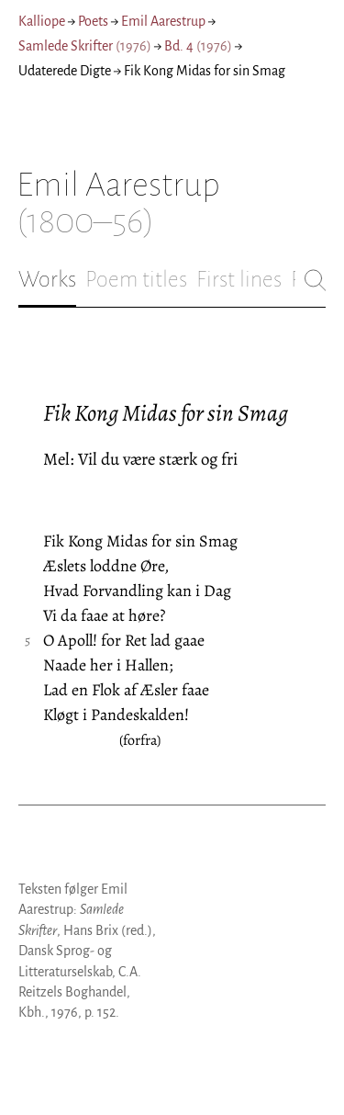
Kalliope (41, 21)
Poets (93, 21)
